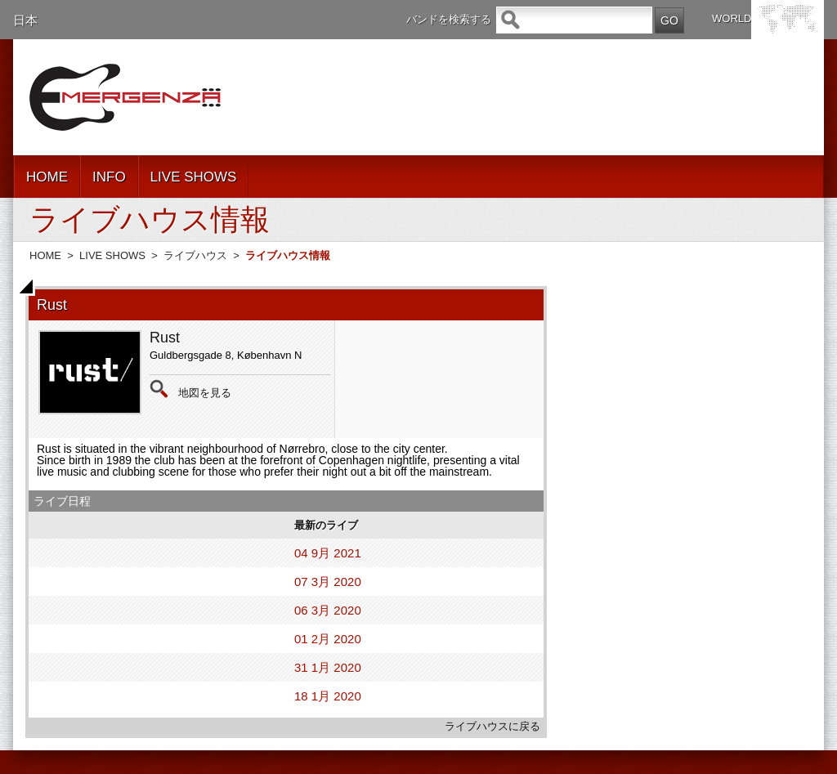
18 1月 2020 (327, 696)
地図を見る (204, 393)
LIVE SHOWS (193, 177)
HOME (47, 177)
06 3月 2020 (327, 610)
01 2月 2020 (327, 639)
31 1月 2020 (327, 667)
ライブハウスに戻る (492, 726)
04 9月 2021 (327, 553)
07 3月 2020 (327, 581)
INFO (109, 177)
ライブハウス (195, 255)
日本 (25, 20)
